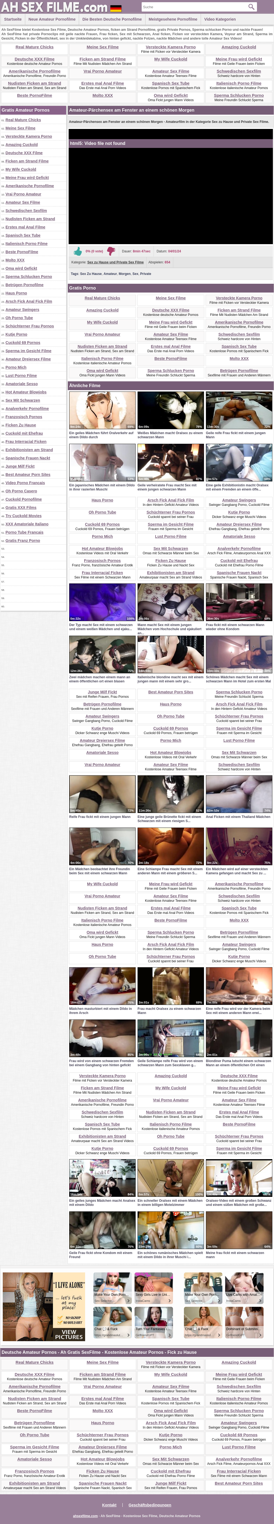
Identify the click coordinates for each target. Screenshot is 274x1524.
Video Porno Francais (25, 483)
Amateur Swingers (22, 309)
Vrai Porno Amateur (102, 71)
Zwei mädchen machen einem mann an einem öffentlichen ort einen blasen (99, 679)
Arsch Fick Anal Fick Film (28, 301)
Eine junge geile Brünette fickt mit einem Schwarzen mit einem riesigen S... (169, 819)
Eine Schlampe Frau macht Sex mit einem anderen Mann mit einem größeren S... (170, 871)
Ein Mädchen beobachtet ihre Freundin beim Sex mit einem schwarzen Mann (99, 871)
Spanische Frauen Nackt (27, 458)
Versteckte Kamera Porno (171, 47)
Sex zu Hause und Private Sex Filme (115, 262)
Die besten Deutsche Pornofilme (112, 19)
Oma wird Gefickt (171, 95)
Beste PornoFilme (34, 95)
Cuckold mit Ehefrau (24, 433)
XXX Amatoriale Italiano (27, 524)
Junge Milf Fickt (20, 466)
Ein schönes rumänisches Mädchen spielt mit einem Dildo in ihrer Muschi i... (170, 1255)
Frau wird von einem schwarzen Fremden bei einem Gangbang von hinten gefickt (101, 1063)
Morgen (125, 274)
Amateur (110, 274)
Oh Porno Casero (21, 491)
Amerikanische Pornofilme (34, 71)
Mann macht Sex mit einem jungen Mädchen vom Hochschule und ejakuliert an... (170, 629)
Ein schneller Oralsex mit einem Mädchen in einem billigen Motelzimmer (170, 1203)
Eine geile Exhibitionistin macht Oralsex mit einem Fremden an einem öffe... (237, 487)
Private (145, 274)
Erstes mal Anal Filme (102, 83)
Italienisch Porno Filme (238, 83)
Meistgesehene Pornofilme (173, 19)
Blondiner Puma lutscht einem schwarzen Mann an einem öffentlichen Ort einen (238, 1063)
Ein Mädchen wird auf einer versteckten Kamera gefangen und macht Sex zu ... (237, 871)
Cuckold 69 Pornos (22, 342)
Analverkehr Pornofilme (27, 408)
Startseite (13, 19)
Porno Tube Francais (24, 532)
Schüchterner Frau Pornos (29, 326)
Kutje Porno (16, 334)
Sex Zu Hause (91, 274)
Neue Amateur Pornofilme (52, 19)
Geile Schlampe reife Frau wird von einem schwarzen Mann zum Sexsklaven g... (170, 1063)
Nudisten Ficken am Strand (34, 83)
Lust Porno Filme (21, 375)
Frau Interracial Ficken (25, 441)
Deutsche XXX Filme (34, 59)
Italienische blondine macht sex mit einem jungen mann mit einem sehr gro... (170, 679)
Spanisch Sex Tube (170, 83)
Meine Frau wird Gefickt (239, 59)
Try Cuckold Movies (23, 516)
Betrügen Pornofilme (24, 285)
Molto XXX (103, 95)
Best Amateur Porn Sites (28, 474)
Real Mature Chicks (35, 47)
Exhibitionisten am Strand (29, 450)
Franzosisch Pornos (23, 417)
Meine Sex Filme (103, 47)
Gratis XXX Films (21, 507)
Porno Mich (15, 367)
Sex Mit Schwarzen (22, 400)
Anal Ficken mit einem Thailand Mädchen (238, 817)
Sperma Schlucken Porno (239, 95)
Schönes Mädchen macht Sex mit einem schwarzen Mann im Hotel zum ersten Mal (238, 679)
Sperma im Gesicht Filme (28, 351)
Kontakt (109, 1505)
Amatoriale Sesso (21, 384)
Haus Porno (16, 293)
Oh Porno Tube (19, 318)
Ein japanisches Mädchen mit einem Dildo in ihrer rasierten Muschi (102, 487)
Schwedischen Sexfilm (239, 71)
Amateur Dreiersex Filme (28, 359)
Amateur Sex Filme (170, 71)
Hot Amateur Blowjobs (26, 392)
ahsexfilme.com (85, 1516)
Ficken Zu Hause (20, 425)
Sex (135, 274)
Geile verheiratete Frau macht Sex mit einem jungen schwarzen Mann (167, 487)
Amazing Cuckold (239, 47)
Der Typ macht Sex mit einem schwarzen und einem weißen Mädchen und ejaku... (101, 627)
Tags (74, 274)
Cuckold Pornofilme (23, 499)
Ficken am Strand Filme (103, 59)
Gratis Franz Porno (22, 540)
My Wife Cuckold (170, 59)
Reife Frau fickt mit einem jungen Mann (99, 817)
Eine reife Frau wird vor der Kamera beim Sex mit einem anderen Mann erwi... (238, 1011)
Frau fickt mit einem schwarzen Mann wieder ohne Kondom (235, 627)
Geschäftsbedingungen (149, 1505)
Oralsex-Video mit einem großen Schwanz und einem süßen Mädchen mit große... (239, 1203)
